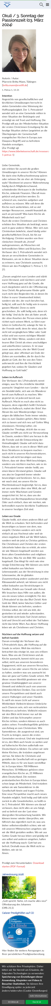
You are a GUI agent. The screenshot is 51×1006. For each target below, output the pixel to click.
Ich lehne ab (13, 1002)
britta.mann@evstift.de (15, 85)
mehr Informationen (38, 996)
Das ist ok (37, 1002)
